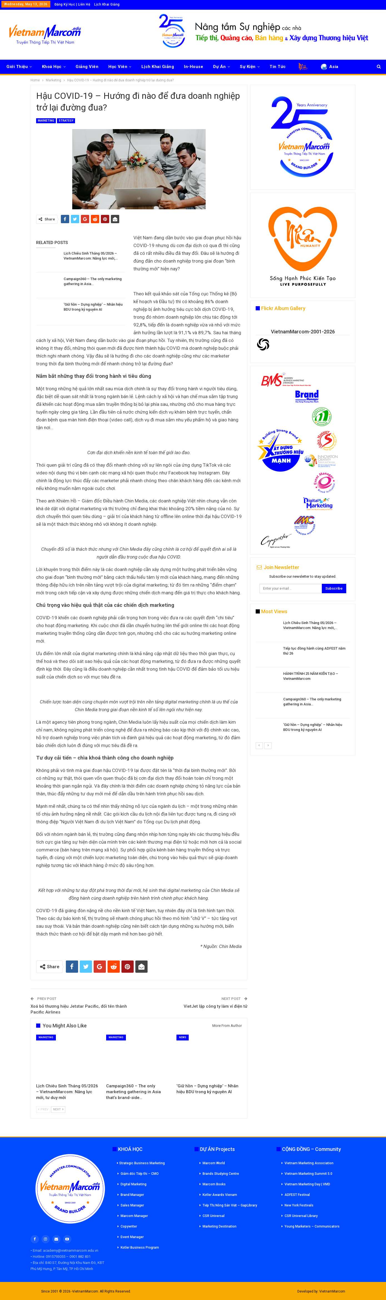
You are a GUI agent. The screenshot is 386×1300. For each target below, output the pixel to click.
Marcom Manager (134, 1216)
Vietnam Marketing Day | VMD (307, 1184)
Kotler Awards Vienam (220, 1195)
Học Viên (117, 66)
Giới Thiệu (17, 66)
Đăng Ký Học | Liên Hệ (72, 4)
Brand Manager (132, 1195)
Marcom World (214, 1163)
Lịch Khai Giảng (107, 4)
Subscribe (334, 588)
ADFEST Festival (297, 1195)
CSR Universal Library (301, 1216)
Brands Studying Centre (221, 1174)
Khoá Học (52, 66)
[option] (303, 681)
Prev (43, 1109)
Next (58, 1109)
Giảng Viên (87, 66)
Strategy (66, 120)
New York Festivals (299, 1205)
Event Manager (132, 1237)
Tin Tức (278, 66)
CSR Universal (214, 1216)
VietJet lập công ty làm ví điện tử (215, 1006)
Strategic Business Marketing (141, 1163)
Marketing (46, 120)
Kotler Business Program (140, 1247)
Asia (329, 67)
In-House (193, 66)
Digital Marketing (133, 1184)
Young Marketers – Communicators (312, 1226)
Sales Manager (132, 1205)
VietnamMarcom (332, 1291)
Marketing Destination (219, 1226)
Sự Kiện (248, 66)
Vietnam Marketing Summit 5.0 (308, 1174)
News (182, 1037)
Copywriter (129, 1226)
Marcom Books (214, 1184)
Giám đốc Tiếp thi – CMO (140, 1174)
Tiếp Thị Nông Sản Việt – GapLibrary (230, 1205)
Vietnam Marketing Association (309, 1163)
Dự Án (219, 66)
